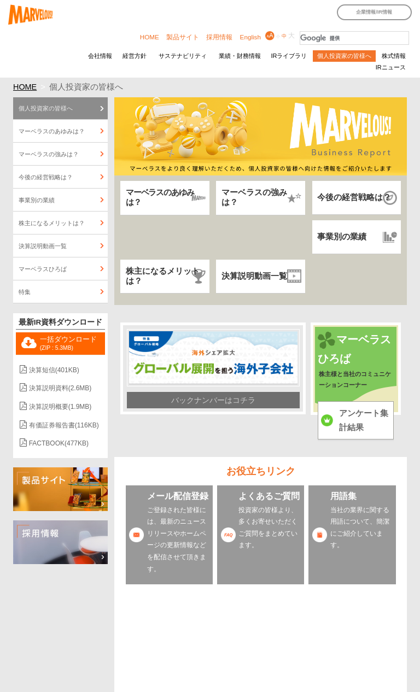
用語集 (343, 496)
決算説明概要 (60, 406)
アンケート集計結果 (363, 420)
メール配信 (276, 655)
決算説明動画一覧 (254, 276)
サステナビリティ (183, 55)
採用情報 (219, 36)
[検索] (354, 38)
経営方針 (134, 55)
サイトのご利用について (275, 638)
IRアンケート (233, 655)
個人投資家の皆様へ (344, 55)
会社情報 (100, 55)
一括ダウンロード (68, 343)
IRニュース (391, 67)
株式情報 (394, 55)
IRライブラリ (289, 55)
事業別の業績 (341, 236)
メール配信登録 (177, 496)
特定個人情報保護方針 (116, 655)
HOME (149, 36)
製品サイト (182, 36)
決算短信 (54, 370)
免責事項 (371, 638)
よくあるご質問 (269, 496)
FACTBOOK (59, 443)
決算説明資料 (60, 388)
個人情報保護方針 (181, 655)
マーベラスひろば (43, 269)
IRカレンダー (104, 638)
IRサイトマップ (153, 638)
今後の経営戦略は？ (354, 197)
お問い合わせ (104, 665)
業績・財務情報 (240, 55)
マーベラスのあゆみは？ (160, 197)
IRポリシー (334, 638)
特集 (25, 292)
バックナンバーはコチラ (213, 400)
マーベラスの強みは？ (254, 197)
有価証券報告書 (64, 425)
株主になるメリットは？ (163, 276)
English (250, 36)
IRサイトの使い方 (208, 638)
